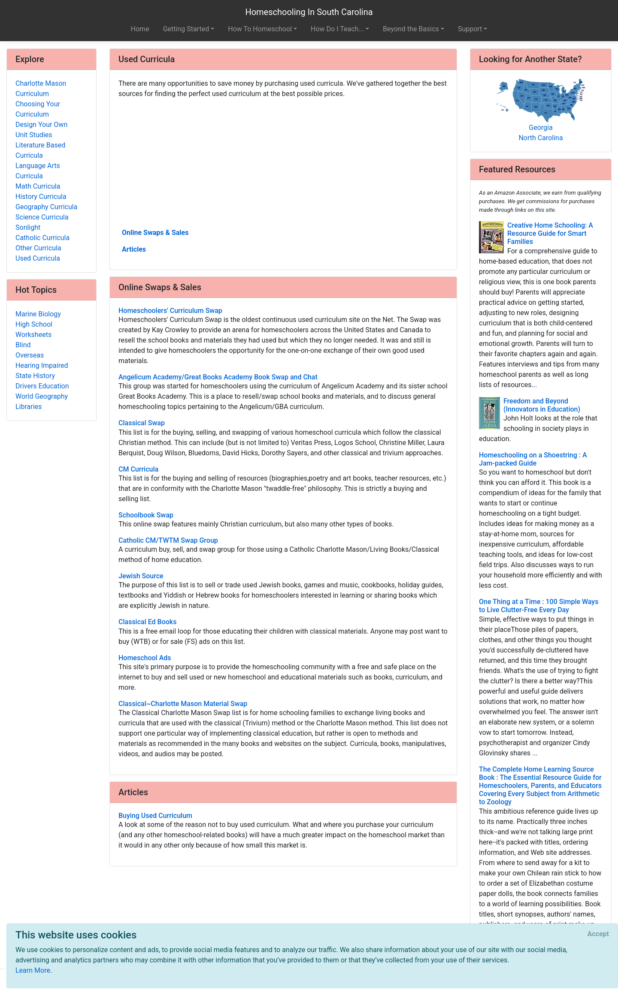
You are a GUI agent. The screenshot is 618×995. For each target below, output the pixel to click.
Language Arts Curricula (37, 171)
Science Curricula (42, 217)
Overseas (29, 355)
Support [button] (470, 29)
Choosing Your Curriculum (37, 109)
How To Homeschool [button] (260, 29)
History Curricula (41, 196)
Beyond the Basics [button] (411, 29)
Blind (23, 345)
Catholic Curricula (42, 238)
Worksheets (33, 335)
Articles (134, 249)
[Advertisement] (283, 162)
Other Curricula (38, 248)
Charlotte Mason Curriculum (40, 88)
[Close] (598, 934)
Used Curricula (37, 258)
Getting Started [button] (186, 29)
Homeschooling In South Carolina (309, 12)
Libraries (28, 407)
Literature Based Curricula (40, 150)
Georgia (540, 127)
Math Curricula (37, 186)
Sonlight (27, 227)
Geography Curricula (46, 207)
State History (35, 376)
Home (140, 29)
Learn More (32, 970)
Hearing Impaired (41, 365)
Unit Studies (33, 135)
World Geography (41, 396)
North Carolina (540, 138)
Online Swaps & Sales (155, 232)
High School (33, 324)
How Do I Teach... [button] (337, 29)
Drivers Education (42, 386)
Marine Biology (38, 314)
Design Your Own (41, 124)
